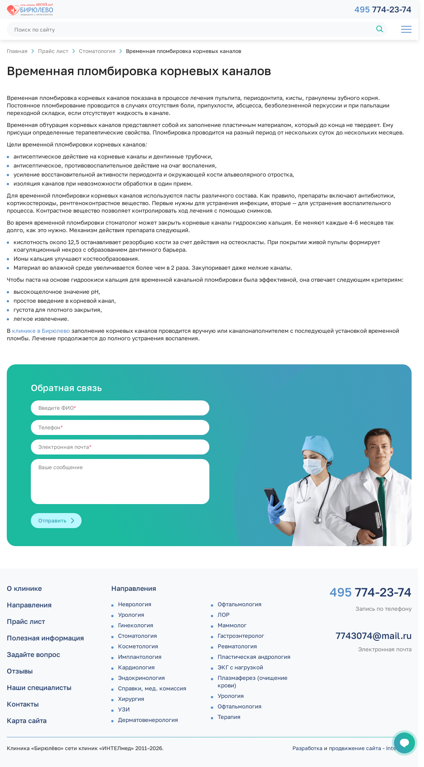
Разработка (307, 748)
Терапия (229, 716)
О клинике (24, 588)
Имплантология (140, 656)
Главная (17, 51)
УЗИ (124, 709)
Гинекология (135, 625)
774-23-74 (383, 9)
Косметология (138, 646)
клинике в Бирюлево (41, 330)
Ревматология (237, 646)
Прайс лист (53, 51)
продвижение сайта (355, 748)
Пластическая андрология (254, 656)
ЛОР (224, 614)
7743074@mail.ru (374, 635)
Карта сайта (27, 720)
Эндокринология (141, 677)
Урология (131, 614)
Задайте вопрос (33, 654)
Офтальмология (240, 604)
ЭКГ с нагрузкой (240, 667)
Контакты (23, 704)
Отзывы (20, 671)
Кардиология (136, 667)
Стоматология (97, 51)
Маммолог (232, 625)
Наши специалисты (39, 687)
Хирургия (131, 698)
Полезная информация (45, 638)
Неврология (134, 604)
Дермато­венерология (148, 719)
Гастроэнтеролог (241, 635)
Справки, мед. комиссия (152, 688)
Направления (29, 605)
